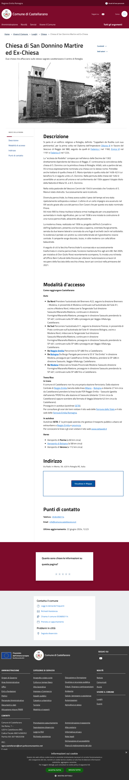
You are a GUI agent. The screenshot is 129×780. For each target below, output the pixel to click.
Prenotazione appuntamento (45, 722)
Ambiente (69, 691)
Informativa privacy (73, 731)
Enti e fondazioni (9, 691)
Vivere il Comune (20, 34)
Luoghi (34, 34)
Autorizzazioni (71, 700)
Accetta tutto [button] (55, 770)
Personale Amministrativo (13, 700)
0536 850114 (58, 516)
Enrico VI (115, 149)
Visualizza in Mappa (83, 483)
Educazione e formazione (75, 677)
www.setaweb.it (99, 429)
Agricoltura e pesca (73, 704)
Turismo (36, 704)
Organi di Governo (9, 677)
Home (7, 34)
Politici (4, 695)
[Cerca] (124, 14)
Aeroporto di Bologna (57, 443)
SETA (77, 405)
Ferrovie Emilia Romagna (65, 412)
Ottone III (105, 145)
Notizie (100, 677)
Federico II (55, 152)
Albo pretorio (70, 727)
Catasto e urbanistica (42, 700)
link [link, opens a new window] (88, 765)
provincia (76, 425)
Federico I (95, 149)
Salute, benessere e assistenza (78, 695)
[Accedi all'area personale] (114, 3)
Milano (88, 388)
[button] (64, 775)
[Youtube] (102, 14)
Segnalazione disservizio (43, 727)
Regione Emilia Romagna (12, 3)
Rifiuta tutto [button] (75, 770)
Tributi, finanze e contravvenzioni (79, 686)
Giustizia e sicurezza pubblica (77, 682)
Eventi (99, 703)
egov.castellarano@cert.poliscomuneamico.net (22, 745)
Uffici (4, 686)
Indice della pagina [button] (16, 132)
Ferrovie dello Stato (105, 409)
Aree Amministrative (10, 682)
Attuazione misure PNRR (12, 709)
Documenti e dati (9, 704)
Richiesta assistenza (42, 736)
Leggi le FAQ (38, 731)
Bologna (98, 388)
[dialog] (64, 765)
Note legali (69, 736)
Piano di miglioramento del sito (78, 745)
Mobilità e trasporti (41, 709)
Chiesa (44, 34)
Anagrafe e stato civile (42, 677)
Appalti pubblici (39, 695)
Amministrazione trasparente (77, 722)
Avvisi (99, 686)
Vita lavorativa (39, 686)
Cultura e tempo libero (42, 682)
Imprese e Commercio (42, 691)
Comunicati (101, 682)
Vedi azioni (102, 51)
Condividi (102, 46)
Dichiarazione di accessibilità (77, 740)
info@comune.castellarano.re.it (63, 521)
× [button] (126, 753)
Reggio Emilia (60, 388)
